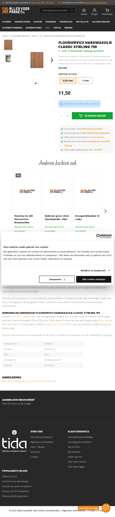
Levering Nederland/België (80, 439)
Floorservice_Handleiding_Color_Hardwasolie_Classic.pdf (29, 383)
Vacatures (35, 453)
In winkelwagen (95, 115)
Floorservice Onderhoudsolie (58, 326)
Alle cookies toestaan (93, 279)
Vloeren (6, 21)
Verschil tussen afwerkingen (15, 483)
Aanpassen (57, 279)
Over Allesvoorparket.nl (41, 439)
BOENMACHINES (34, 27)
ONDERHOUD (65, 21)
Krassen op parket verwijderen (17, 488)
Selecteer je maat (67, 74)
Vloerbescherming (12, 27)
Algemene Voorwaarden (74, 512)
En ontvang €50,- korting (41, 2)
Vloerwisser (15, 326)
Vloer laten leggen (76, 468)
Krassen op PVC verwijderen (15, 493)
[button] (35, 83)
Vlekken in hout (9, 478)
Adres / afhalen (37, 448)
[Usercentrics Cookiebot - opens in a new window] (98, 236)
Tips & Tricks (74, 448)
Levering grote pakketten (80, 444)
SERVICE (57, 27)
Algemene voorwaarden (41, 444)
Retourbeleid (74, 453)
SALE (47, 27)
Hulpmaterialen (101, 21)
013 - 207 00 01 (95, 149)
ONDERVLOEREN (22, 21)
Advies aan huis (75, 458)
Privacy (91, 512)
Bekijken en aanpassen (93, 270)
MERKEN (68, 27)
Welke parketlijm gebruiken (15, 498)
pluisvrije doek (46, 285)
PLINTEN (38, 21)
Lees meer (62, 68)
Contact (34, 458)
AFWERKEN (51, 21)
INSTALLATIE (82, 21)
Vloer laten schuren (77, 463)
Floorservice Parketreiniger (23, 318)
